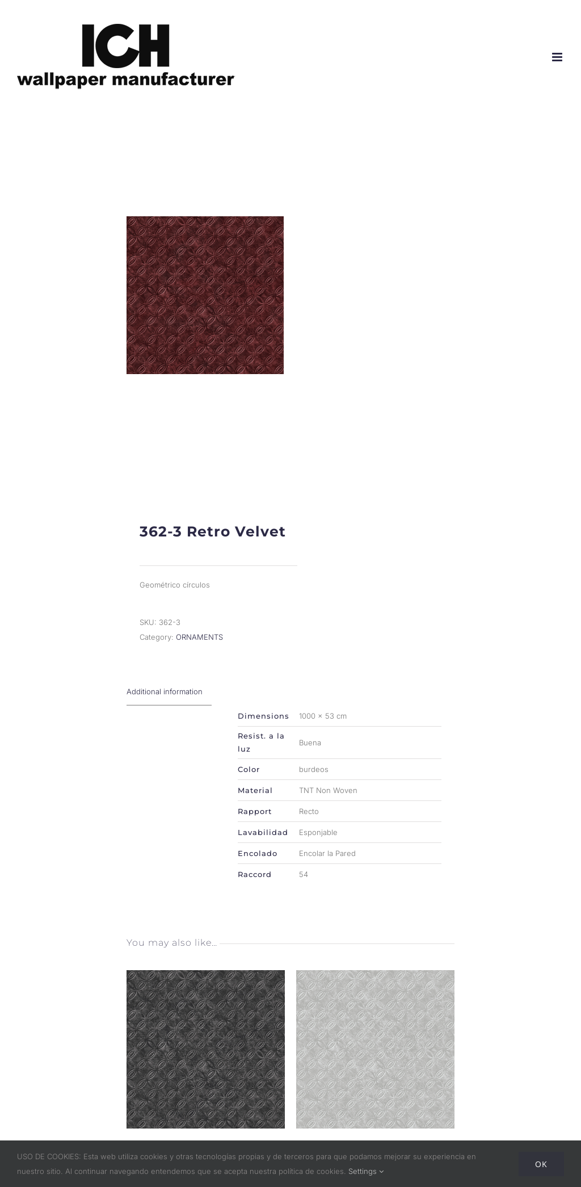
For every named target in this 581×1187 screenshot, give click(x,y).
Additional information (165, 701)
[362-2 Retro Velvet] (206, 987)
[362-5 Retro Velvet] (375, 987)
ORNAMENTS (199, 646)
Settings (366, 1171)
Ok (541, 1164)
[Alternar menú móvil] (558, 57)
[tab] (169, 701)
